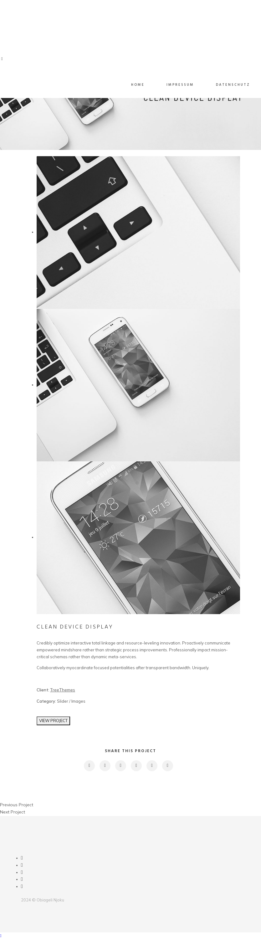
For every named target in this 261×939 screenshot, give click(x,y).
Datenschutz (233, 85)
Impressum (180, 85)
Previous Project (16, 805)
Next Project (12, 812)
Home (138, 85)
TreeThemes (62, 690)
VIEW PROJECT (53, 720)
